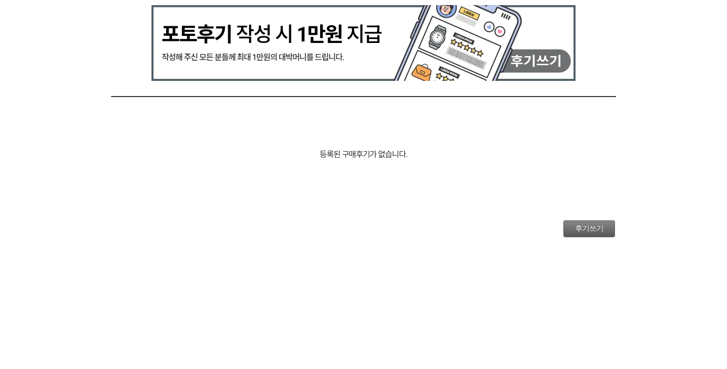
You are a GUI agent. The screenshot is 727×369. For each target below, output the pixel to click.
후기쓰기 (589, 228)
